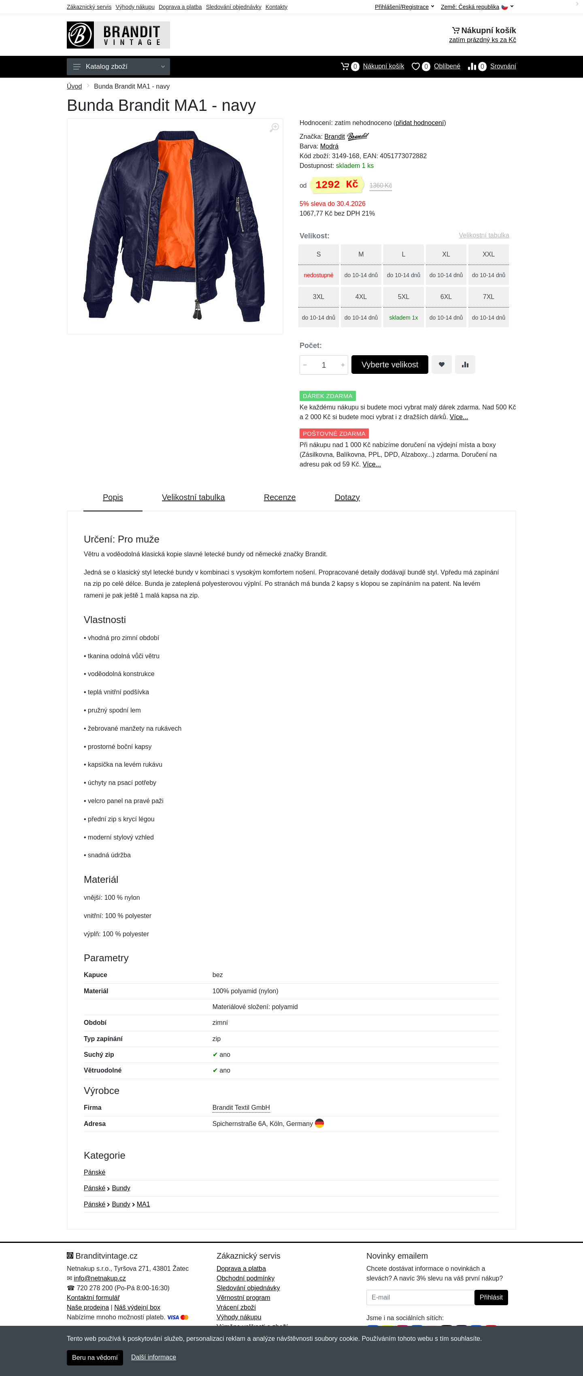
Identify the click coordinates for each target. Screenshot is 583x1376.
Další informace (153, 1357)
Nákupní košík (368, 66)
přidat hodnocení (420, 122)
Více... (459, 416)
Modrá (329, 146)
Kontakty (276, 7)
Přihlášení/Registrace (404, 7)
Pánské (94, 1172)
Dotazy (347, 497)
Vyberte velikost (390, 364)
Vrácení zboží (236, 1307)
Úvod (74, 86)
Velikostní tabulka (484, 235)
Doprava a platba (180, 7)
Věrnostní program (243, 1297)
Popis (113, 497)
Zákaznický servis (89, 7)
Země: (477, 7)
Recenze (280, 497)
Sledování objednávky (234, 7)
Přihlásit (491, 1297)
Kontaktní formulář (93, 1297)
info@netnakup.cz (100, 1278)
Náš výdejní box (137, 1307)
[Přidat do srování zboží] (465, 364)
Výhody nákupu (135, 7)
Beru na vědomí (95, 1357)
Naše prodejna (88, 1307)
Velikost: (315, 236)
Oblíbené (432, 66)
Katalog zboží (119, 66)
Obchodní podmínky (245, 1278)
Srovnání (488, 66)
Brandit (334, 136)
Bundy (121, 1188)
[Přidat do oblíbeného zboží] (442, 364)
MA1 (143, 1204)
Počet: (311, 345)
